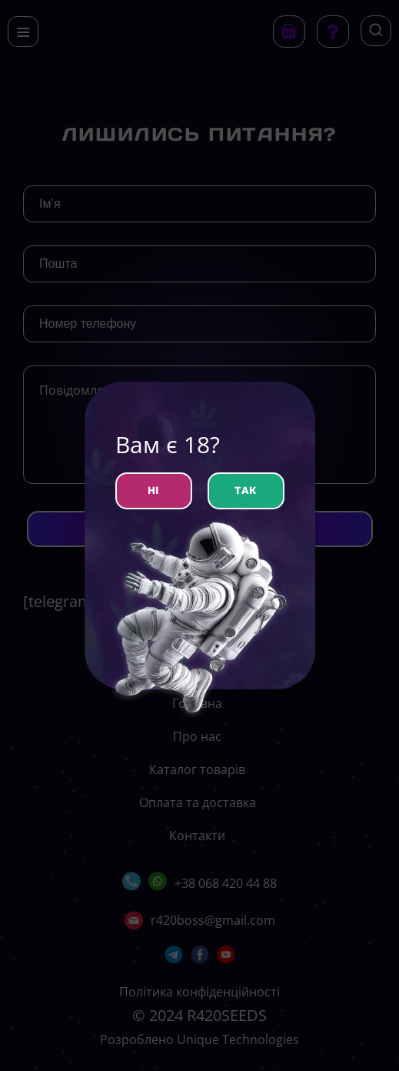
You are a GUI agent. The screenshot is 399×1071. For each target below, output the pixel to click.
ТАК (245, 490)
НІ (154, 490)
